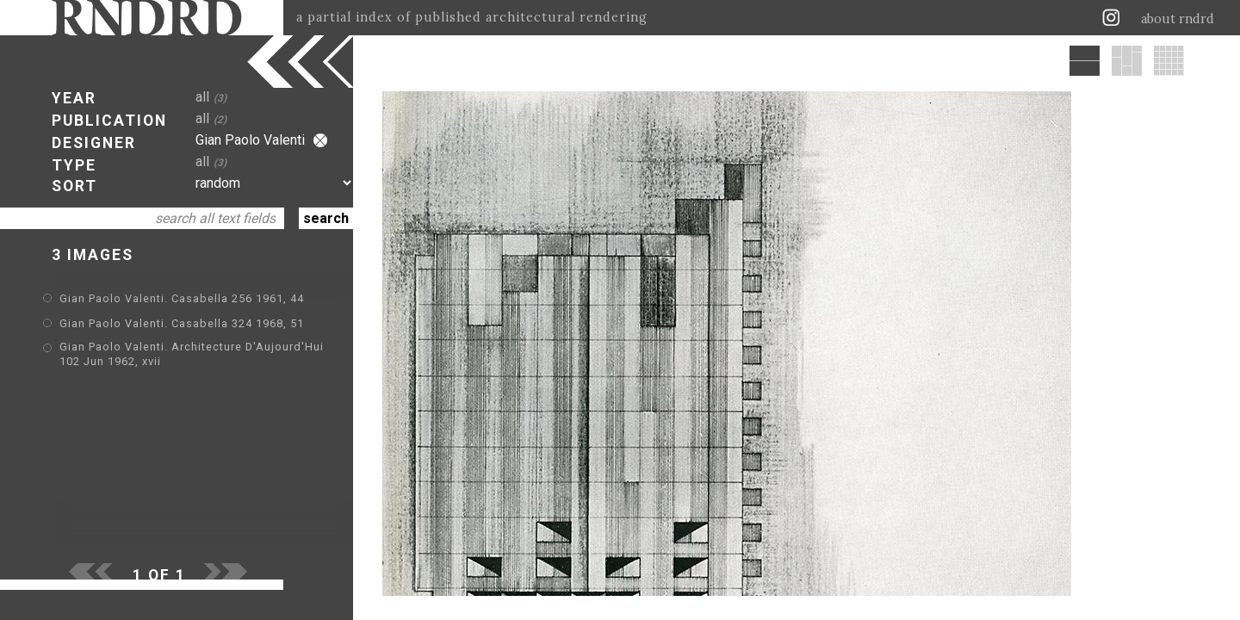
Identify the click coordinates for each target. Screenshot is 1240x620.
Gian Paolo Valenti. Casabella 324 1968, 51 (181, 323)
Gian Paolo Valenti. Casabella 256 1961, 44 (181, 298)
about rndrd (1177, 19)
